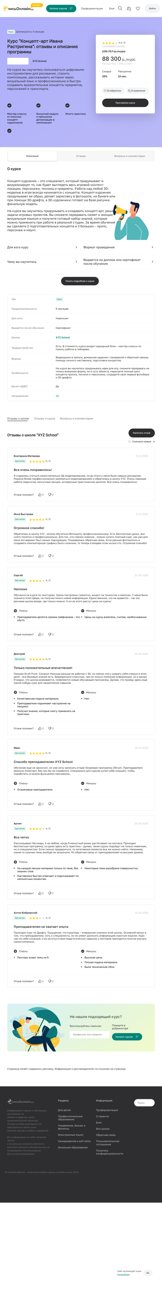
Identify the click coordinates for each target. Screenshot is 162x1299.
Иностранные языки (70, 1136)
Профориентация (107, 1111)
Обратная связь (106, 1136)
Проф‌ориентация (94, 8)
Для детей (64, 1111)
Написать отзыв (141, 434)
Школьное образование (73, 1148)
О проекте (102, 1117)
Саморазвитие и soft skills (74, 1142)
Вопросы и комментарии (129, 158)
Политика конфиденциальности (109, 1153)
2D (57, 399)
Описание (32, 158)
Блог (114, 8)
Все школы (102, 1130)
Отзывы (81, 158)
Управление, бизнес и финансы (71, 1128)
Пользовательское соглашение (107, 1144)
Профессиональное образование (70, 1119)
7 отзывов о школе (113, 41)
